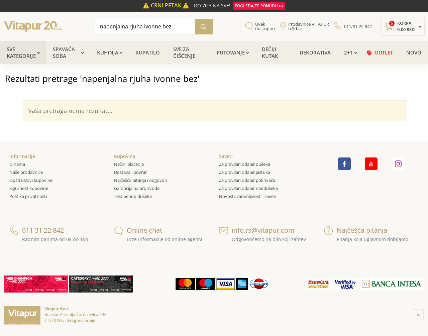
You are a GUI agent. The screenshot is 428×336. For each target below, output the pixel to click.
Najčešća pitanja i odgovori (140, 180)
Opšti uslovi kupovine (30, 180)
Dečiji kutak (270, 52)
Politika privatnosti (28, 196)
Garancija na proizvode (136, 188)
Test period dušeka (133, 196)
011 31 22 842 (36, 230)
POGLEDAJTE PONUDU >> (259, 6)
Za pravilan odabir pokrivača (247, 180)
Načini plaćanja (129, 164)
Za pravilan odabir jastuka (244, 172)
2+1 (348, 52)
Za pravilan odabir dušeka (244, 164)
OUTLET (383, 52)
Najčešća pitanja (355, 230)
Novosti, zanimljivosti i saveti (247, 196)
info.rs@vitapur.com (257, 230)
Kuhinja (107, 52)
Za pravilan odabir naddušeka (248, 188)
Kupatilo (147, 52)
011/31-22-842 (358, 26)
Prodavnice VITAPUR (308, 26)
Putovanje (231, 52)
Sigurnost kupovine (28, 188)
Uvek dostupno (265, 26)
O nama (17, 164)
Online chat (138, 230)
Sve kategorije (21, 52)
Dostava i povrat (130, 172)
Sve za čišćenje (184, 52)
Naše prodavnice (26, 172)
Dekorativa (315, 52)
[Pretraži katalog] (204, 26)
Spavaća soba (64, 52)
